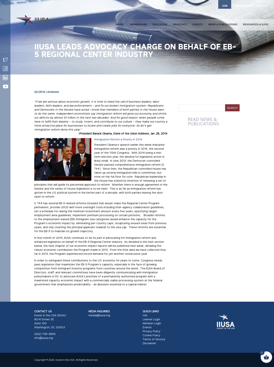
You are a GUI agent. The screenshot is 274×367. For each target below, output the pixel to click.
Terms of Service (154, 339)
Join (145, 315)
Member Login (152, 323)
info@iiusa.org (43, 337)
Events (147, 327)
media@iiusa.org (99, 315)
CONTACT (262, 6)
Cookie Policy (151, 335)
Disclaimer (149, 343)
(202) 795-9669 (45, 333)
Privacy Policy (151, 331)
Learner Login (151, 319)
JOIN (224, 5)
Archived (53, 91)
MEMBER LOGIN (244, 6)
